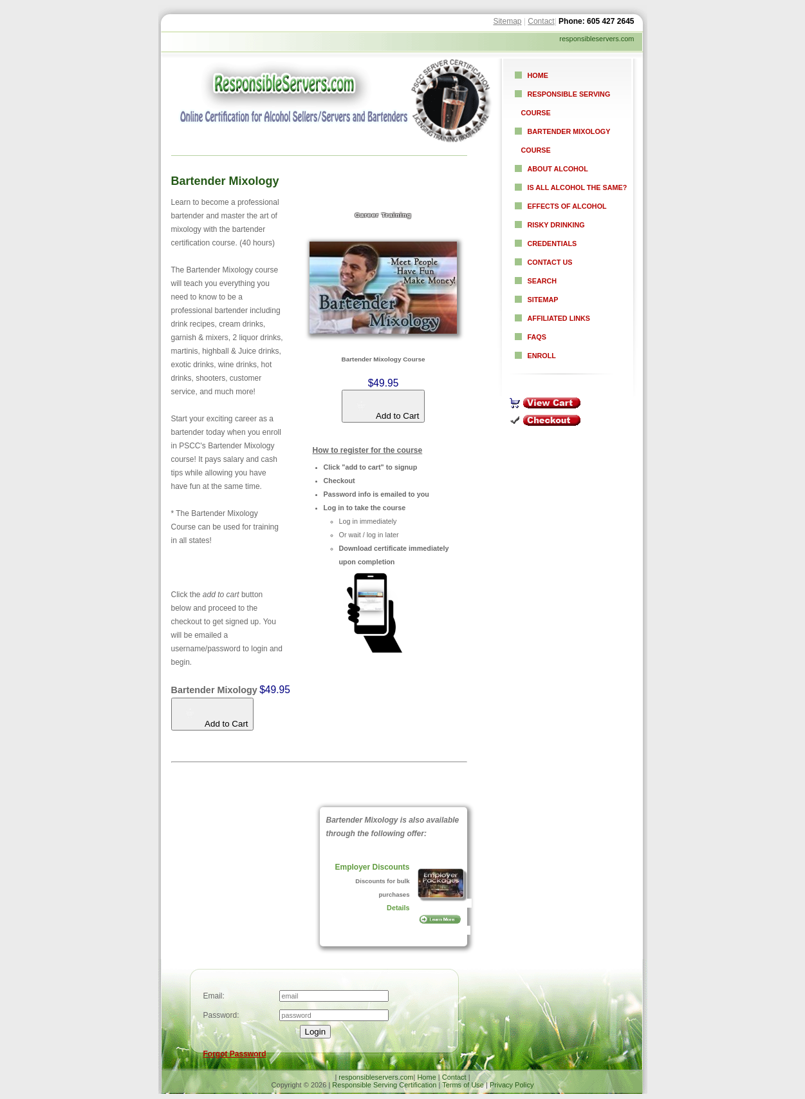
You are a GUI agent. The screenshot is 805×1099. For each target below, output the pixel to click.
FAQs (537, 337)
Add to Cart (388, 411)
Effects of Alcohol (567, 206)
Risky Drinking (556, 225)
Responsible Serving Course (566, 103)
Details (398, 908)
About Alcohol (558, 169)
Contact (541, 21)
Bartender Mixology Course (566, 141)
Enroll (542, 355)
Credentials (552, 243)
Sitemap (507, 21)
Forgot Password (234, 1053)
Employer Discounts (372, 867)
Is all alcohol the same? (577, 187)
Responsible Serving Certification (384, 1085)
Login (315, 1032)
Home (538, 75)
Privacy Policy (511, 1085)
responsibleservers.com (375, 1077)
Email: (214, 995)
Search (542, 281)
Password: (221, 1015)
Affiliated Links (559, 318)
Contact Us (550, 262)
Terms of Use (463, 1085)
